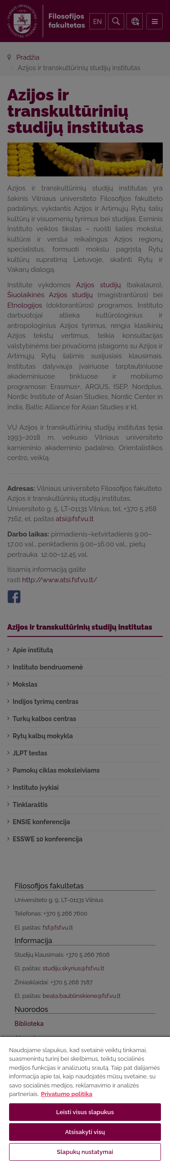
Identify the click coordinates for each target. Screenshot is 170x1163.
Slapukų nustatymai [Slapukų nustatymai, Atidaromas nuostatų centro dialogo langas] (85, 1152)
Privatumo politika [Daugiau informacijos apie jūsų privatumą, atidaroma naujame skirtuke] (66, 1094)
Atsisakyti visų (85, 1132)
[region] (85, 1099)
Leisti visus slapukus (85, 1112)
